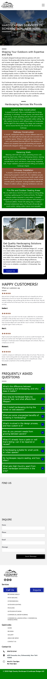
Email (4, 540)
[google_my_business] (10, 580)
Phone (4, 532)
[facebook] (5, 580)
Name (4, 525)
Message (5, 547)
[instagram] (8, 580)
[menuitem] (23, 588)
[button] (43, 5)
